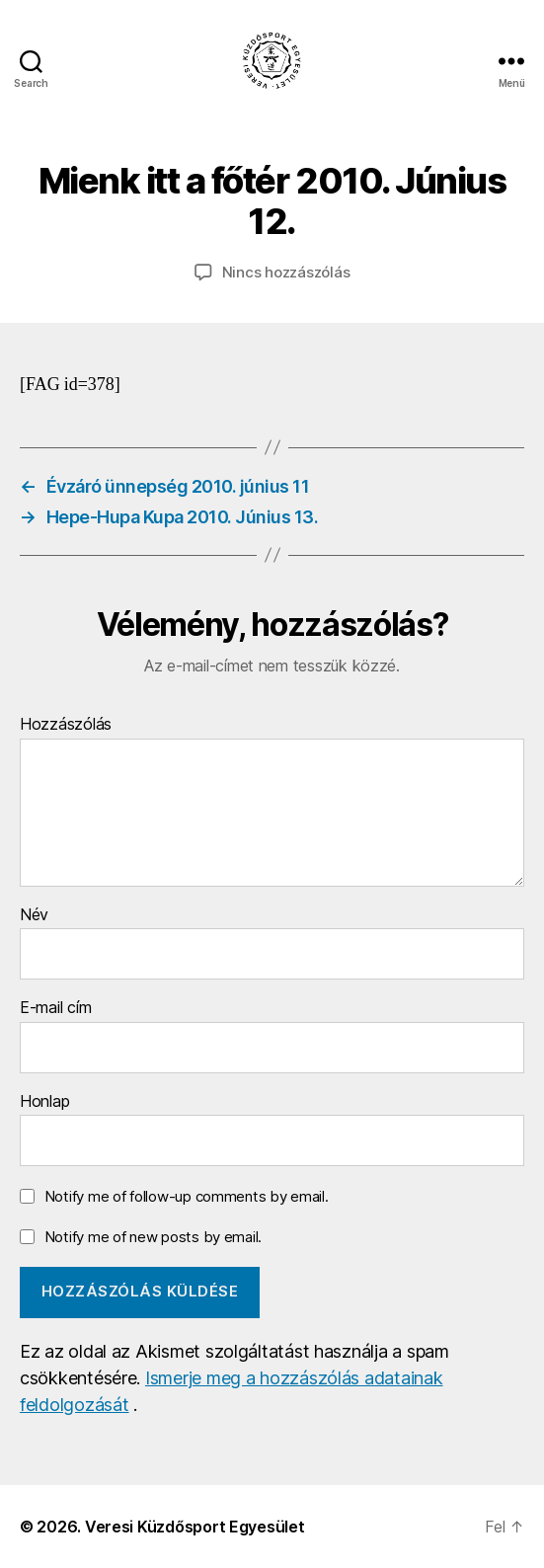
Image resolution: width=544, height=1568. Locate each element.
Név (34, 915)
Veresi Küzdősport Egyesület (195, 1526)
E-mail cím (55, 1008)
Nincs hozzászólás (286, 272)
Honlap (44, 1102)
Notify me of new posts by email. (153, 1236)
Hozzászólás (66, 725)
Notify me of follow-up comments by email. (186, 1196)
